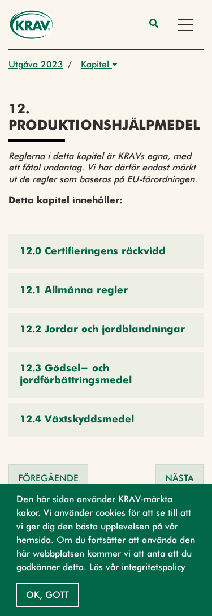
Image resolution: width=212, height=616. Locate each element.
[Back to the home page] (31, 24)
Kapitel (99, 64)
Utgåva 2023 (35, 64)
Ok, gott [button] (47, 594)
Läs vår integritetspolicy (137, 567)
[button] (106, 251)
